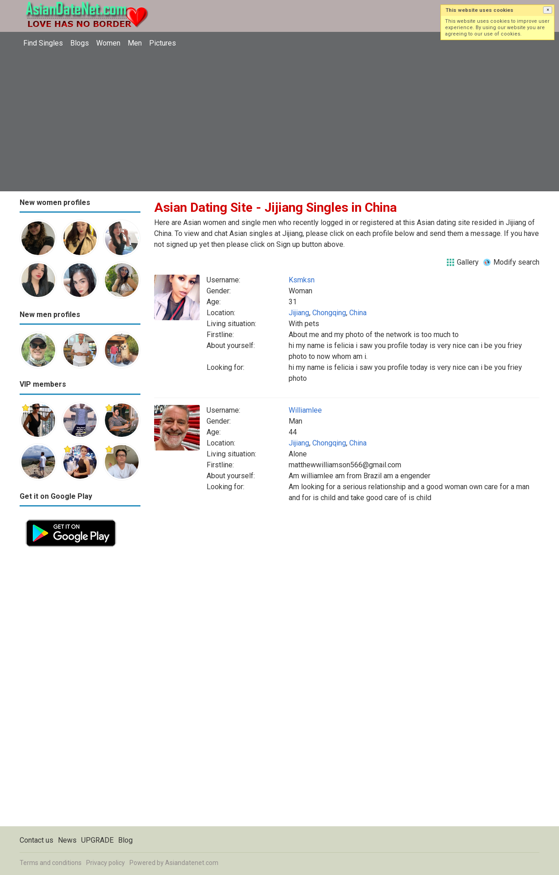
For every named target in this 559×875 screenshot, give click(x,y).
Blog (125, 840)
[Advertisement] (279, 120)
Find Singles (43, 43)
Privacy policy (105, 862)
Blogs (79, 43)
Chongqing (329, 312)
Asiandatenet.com (191, 862)
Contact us (36, 840)
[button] (547, 10)
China (358, 312)
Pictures (162, 43)
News (67, 840)
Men (135, 43)
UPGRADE (97, 840)
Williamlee (305, 410)
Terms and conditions (51, 862)
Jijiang (299, 312)
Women (108, 43)
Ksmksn (302, 280)
